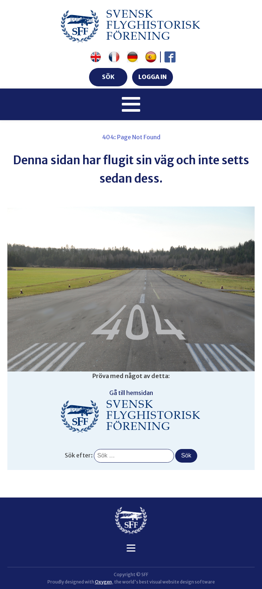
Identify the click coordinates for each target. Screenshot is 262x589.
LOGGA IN (152, 76)
